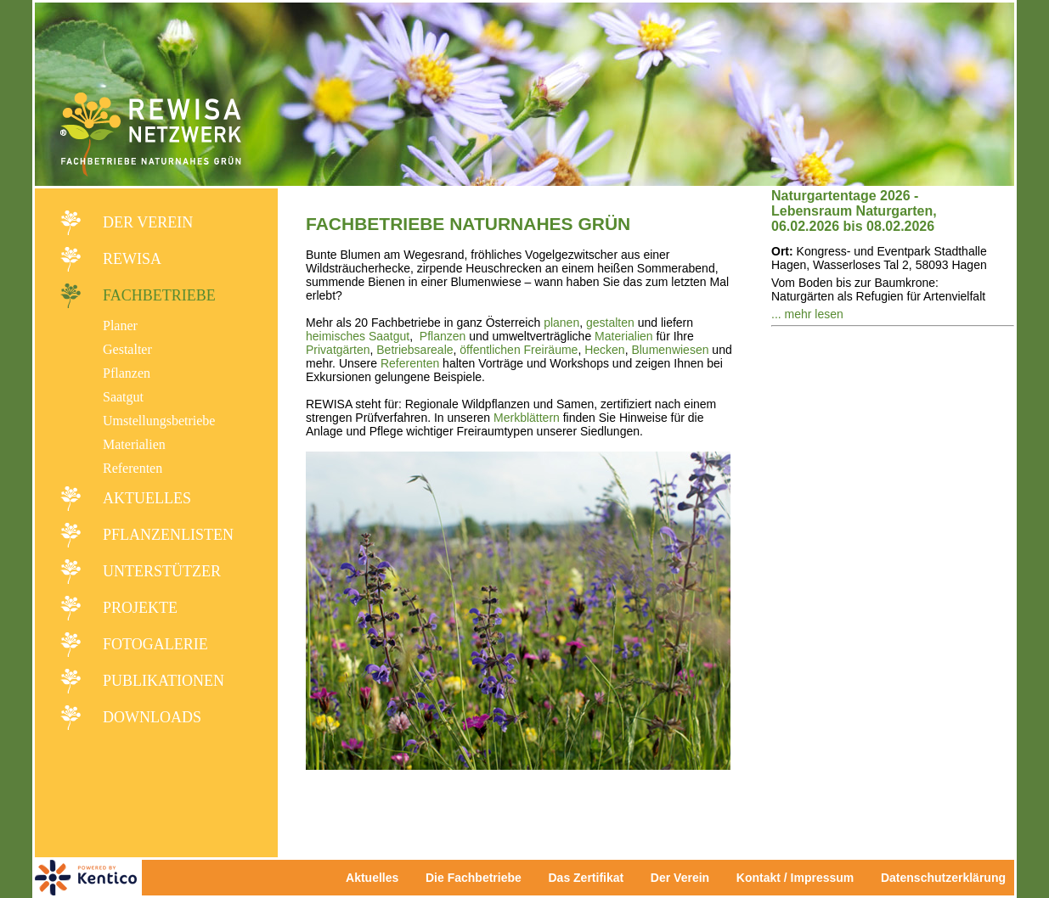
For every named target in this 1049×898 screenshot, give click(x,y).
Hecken (604, 349)
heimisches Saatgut (357, 336)
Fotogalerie (155, 644)
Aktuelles (147, 498)
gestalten (610, 322)
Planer (120, 325)
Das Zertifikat (585, 877)
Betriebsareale (414, 349)
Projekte (140, 607)
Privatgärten (337, 349)
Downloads (152, 717)
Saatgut (123, 397)
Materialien (134, 444)
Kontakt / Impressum (800, 877)
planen (561, 322)
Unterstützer (162, 571)
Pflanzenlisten (168, 534)
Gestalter (127, 349)
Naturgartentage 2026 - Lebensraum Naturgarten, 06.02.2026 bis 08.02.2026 (854, 210)
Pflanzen (126, 373)
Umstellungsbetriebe (159, 420)
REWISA (132, 258)
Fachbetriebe (159, 295)
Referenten (132, 468)
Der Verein (148, 222)
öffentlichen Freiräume (519, 349)
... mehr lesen (807, 314)
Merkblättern (526, 417)
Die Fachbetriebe (474, 877)
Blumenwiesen (669, 349)
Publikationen (163, 680)
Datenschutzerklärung (943, 877)
